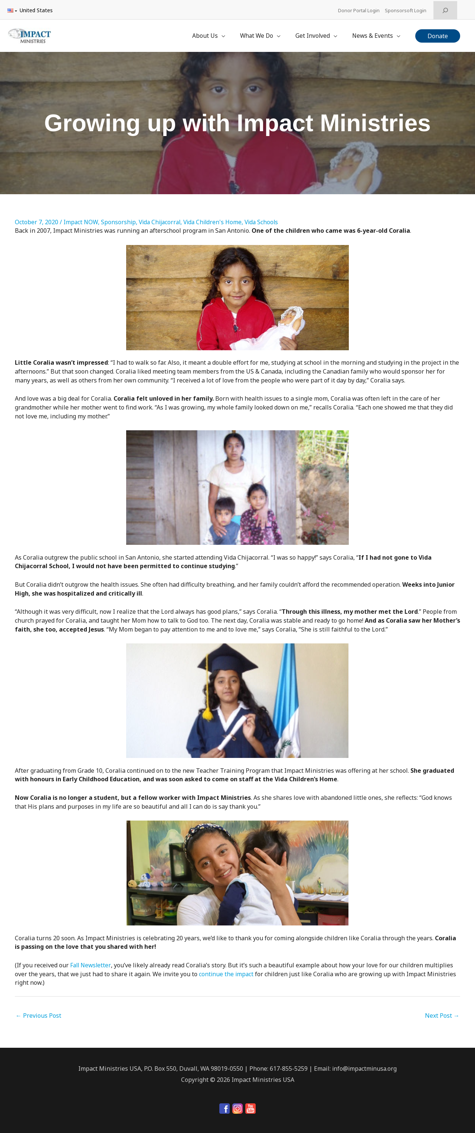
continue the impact (227, 971)
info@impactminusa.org (364, 1066)
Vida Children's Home (217, 219)
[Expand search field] (445, 9)
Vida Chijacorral (162, 219)
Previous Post (38, 1013)
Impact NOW (81, 219)
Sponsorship (119, 219)
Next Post (442, 1013)
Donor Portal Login (359, 9)
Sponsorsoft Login (407, 9)
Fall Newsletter (91, 962)
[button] (437, 33)
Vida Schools (267, 219)
